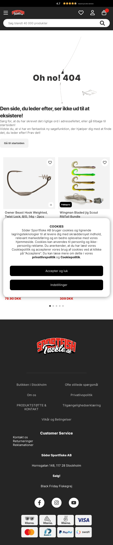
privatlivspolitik (44, 257)
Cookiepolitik (70, 257)
